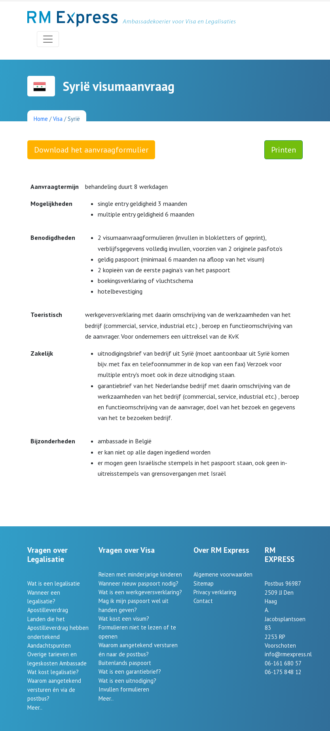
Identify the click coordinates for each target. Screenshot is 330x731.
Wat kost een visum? (124, 618)
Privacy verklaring (214, 592)
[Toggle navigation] (48, 39)
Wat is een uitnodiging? (127, 680)
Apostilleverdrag (47, 610)
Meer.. (34, 707)
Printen (283, 150)
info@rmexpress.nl (288, 654)
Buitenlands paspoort (125, 663)
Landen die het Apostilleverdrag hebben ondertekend (58, 628)
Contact (203, 601)
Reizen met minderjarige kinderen (140, 574)
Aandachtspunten (49, 645)
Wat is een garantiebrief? (130, 671)
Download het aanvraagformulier (91, 150)
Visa (58, 118)
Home (41, 118)
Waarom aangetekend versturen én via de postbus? (54, 689)
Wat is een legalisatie (53, 583)
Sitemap (203, 583)
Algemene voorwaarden (222, 574)
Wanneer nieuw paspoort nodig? (138, 583)
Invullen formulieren (124, 689)
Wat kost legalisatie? (53, 672)
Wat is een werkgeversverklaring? (140, 592)
